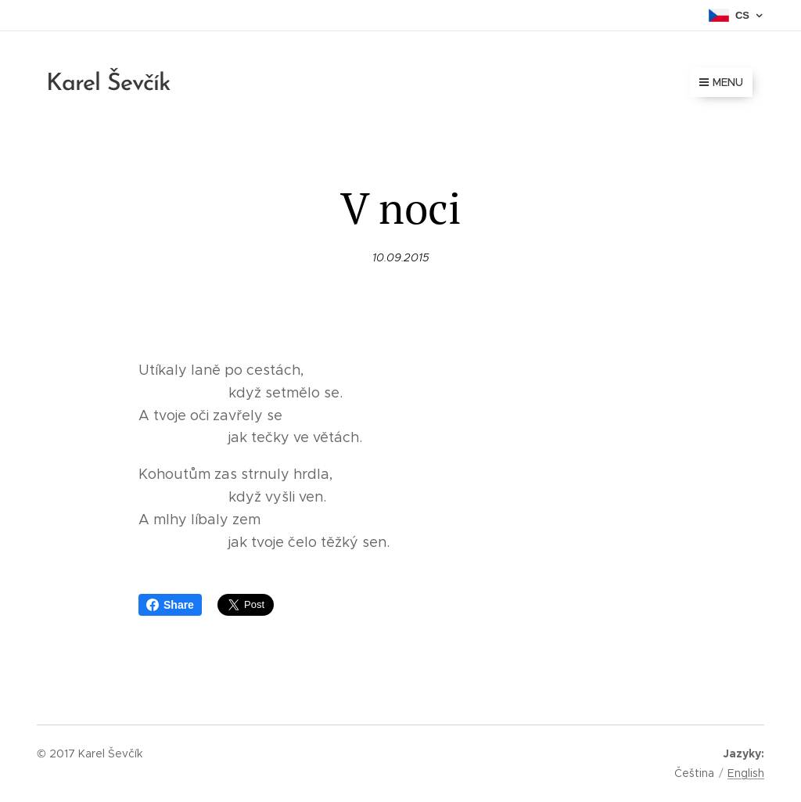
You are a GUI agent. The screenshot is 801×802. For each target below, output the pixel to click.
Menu (721, 82)
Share (170, 605)
